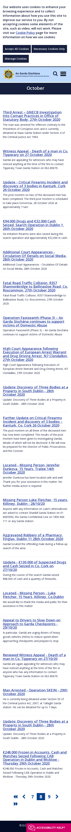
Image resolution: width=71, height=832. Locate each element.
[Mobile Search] (55, 73)
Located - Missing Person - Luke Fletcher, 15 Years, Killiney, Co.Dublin (33, 595)
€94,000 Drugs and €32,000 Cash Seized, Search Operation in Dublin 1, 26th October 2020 (33, 225)
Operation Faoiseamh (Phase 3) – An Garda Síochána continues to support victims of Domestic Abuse (33, 321)
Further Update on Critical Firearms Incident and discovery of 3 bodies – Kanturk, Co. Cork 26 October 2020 (32, 422)
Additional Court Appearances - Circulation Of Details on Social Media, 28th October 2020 (35, 256)
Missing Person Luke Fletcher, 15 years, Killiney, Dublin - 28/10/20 (35, 502)
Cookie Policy (25, 33)
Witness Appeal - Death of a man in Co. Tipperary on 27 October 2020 (35, 153)
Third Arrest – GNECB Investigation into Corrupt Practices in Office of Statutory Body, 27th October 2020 (32, 116)
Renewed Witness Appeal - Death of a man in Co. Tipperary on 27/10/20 (34, 657)
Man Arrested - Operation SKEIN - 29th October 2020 (35, 692)
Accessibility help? (51, 827)
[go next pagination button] (57, 796)
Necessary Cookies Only (49, 49)
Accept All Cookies (17, 49)
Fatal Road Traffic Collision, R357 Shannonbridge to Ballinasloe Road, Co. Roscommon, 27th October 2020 (35, 287)
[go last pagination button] (16, 803)
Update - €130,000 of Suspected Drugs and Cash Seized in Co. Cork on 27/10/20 (34, 566)
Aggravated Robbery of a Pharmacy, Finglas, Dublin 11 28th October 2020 (33, 537)
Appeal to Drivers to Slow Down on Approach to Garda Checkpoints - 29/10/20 (31, 624)
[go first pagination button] (16, 796)
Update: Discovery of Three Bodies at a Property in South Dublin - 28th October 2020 (35, 391)
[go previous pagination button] (24, 796)
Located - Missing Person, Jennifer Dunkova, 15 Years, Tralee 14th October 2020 (31, 469)
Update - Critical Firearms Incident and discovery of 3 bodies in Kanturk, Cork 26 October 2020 (35, 186)
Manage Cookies (16, 58)
